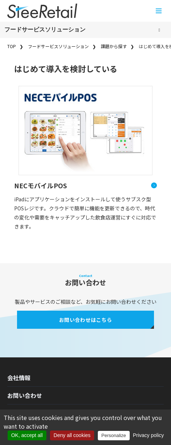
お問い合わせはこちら (85, 319)
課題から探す (114, 46)
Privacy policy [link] (148, 435)
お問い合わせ (24, 395)
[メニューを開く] (159, 11)
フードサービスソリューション (45, 29)
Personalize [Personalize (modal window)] (113, 435)
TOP (11, 46)
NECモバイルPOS (40, 185)
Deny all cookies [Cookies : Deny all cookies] (72, 435)
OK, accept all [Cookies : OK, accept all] (27, 435)
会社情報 (18, 377)
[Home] (42, 11)
